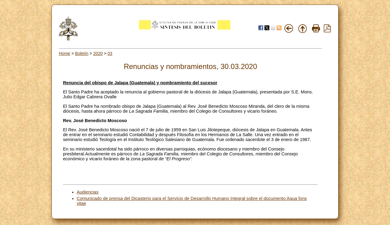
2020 (98, 53)
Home (64, 53)
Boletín (81, 53)
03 (110, 53)
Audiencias (88, 192)
